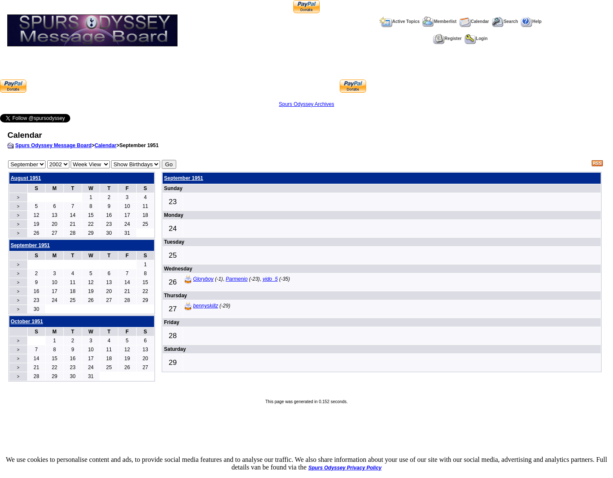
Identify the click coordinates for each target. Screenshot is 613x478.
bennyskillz (205, 306)
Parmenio (236, 279)
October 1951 (27, 321)
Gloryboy (203, 279)
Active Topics (399, 21)
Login (475, 38)
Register (447, 38)
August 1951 (26, 178)
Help (531, 21)
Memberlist (439, 21)
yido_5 (270, 279)
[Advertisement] (183, 73)
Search (505, 21)
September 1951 (183, 178)
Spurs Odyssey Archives (306, 104)
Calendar (474, 21)
